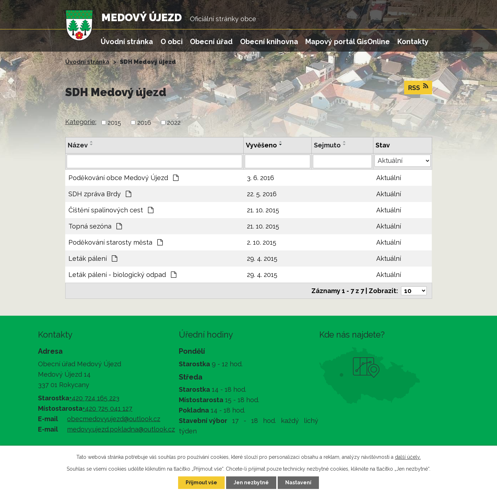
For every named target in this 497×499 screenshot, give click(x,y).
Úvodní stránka (127, 41)
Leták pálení (92, 258)
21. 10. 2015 (263, 210)
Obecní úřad (211, 41)
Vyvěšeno (261, 145)
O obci (172, 41)
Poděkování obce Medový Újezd (123, 178)
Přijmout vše (201, 482)
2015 (114, 122)
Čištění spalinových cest (110, 210)
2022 (174, 122)
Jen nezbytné (251, 482)
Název (78, 145)
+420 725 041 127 (107, 408)
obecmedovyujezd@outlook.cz (113, 419)
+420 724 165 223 (94, 398)
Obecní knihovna (269, 41)
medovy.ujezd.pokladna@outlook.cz (121, 429)
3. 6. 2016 (260, 178)
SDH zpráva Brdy (99, 194)
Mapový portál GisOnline (347, 41)
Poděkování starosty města (115, 242)
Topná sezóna (95, 226)
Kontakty (413, 41)
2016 (144, 122)
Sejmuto (327, 145)
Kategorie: (80, 122)
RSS (418, 87)
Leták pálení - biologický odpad (122, 274)
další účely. (408, 457)
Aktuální (388, 178)
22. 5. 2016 (262, 194)
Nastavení (298, 482)
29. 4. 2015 (262, 258)
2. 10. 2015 (261, 242)
